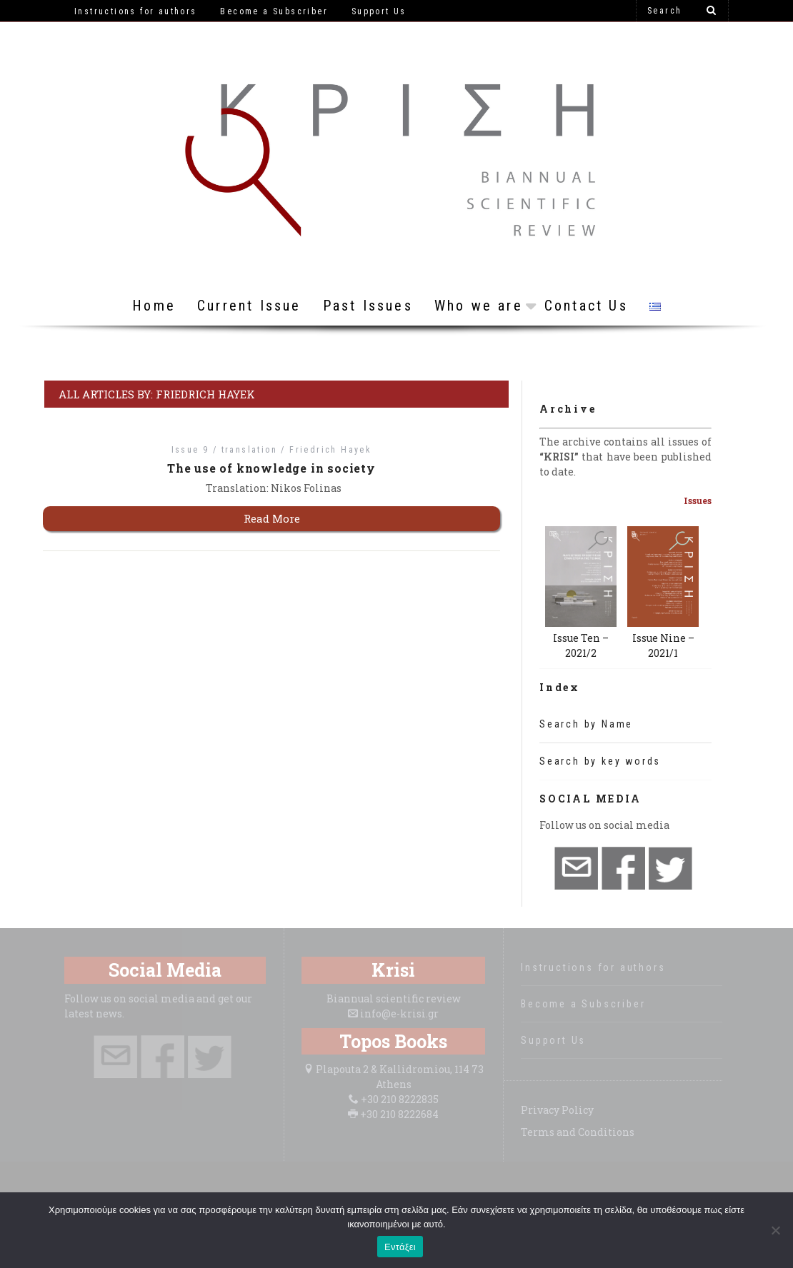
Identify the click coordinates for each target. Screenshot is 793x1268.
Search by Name (586, 724)
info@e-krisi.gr (399, 1013)
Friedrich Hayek (330, 450)
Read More (272, 518)
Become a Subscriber (583, 1004)
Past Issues (368, 305)
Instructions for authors (593, 967)
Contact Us (586, 305)
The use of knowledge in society (271, 468)
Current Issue (249, 305)
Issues (698, 500)
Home (154, 305)
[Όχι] (775, 1230)
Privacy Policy (557, 1110)
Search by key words (600, 761)
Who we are (478, 305)
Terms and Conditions (577, 1132)
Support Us (553, 1040)
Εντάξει (400, 1247)
